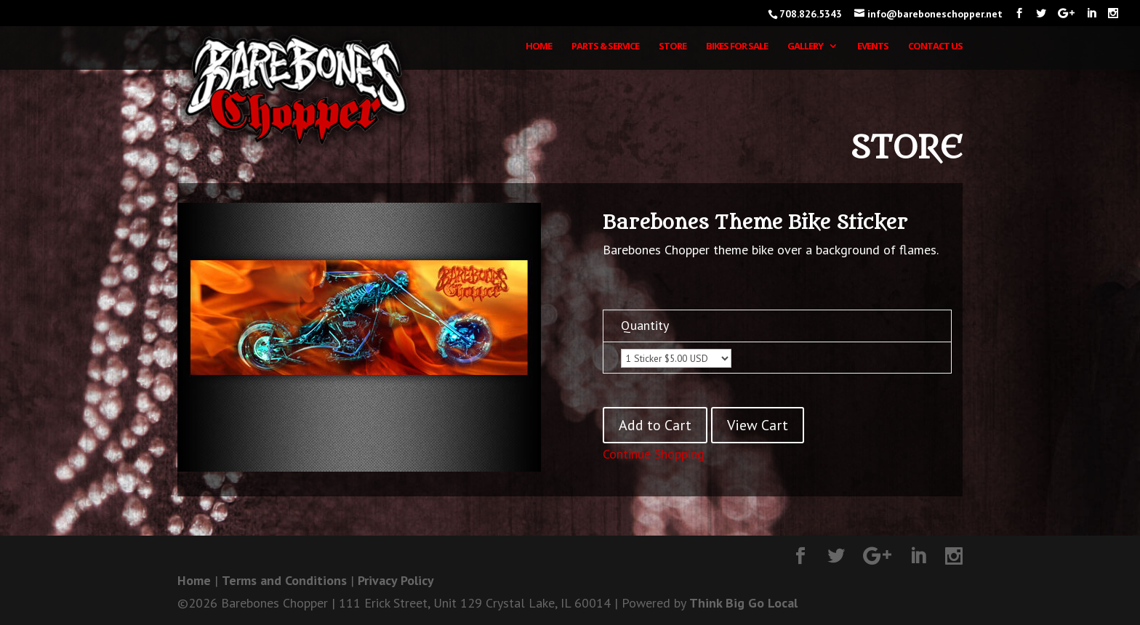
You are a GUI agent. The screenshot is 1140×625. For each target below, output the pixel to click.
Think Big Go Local (743, 602)
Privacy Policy (396, 580)
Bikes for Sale (737, 46)
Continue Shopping (654, 453)
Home (539, 46)
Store (672, 46)
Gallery (805, 46)
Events (872, 46)
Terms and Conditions (284, 580)
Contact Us (935, 46)
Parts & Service (605, 46)
